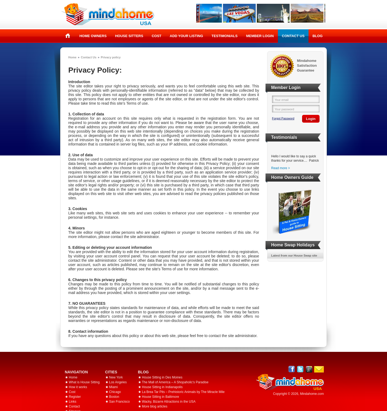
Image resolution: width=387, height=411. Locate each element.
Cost (156, 36)
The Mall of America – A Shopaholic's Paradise (175, 382)
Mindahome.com (312, 394)
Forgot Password (283, 118)
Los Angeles (118, 382)
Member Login (260, 36)
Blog (318, 36)
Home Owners (92, 36)
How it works (78, 387)
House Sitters (129, 36)
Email (319, 369)
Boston (114, 397)
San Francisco (119, 401)
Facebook (291, 369)
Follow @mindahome (300, 369)
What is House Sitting (84, 382)
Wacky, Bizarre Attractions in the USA (168, 401)
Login (311, 119)
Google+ (309, 369)
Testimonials (225, 36)
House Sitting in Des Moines (162, 377)
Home (67, 35)
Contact (74, 406)
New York (116, 377)
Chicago (115, 392)
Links (72, 401)
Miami (113, 387)
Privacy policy (111, 57)
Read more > (280, 168)
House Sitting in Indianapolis (162, 387)
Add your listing (186, 36)
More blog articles (154, 406)
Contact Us (293, 36)
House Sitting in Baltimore (160, 397)
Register (75, 397)
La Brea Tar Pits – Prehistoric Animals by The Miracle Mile (183, 392)
